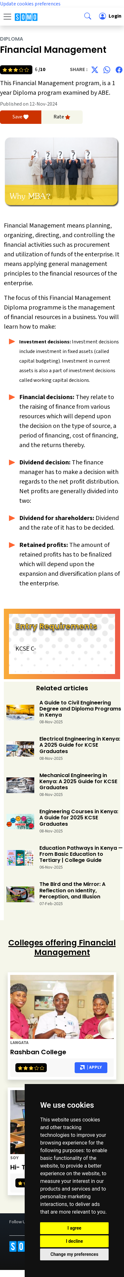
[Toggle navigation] (7, 16)
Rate (62, 117)
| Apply (91, 1067)
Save (20, 117)
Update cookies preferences (30, 3)
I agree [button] (74, 1228)
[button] (88, 17)
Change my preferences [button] (74, 1254)
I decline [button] (74, 1241)
